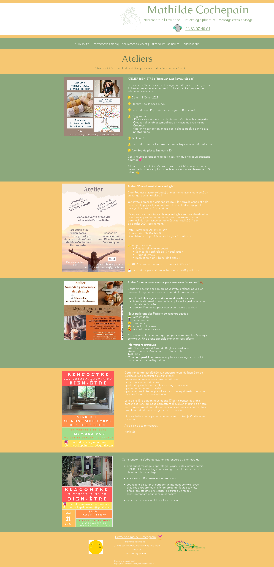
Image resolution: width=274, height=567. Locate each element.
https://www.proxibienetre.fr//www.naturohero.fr (134, 563)
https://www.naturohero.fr (125, 561)
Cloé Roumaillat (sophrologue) (147, 192)
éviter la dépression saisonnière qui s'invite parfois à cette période (169, 302)
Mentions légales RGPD (137, 553)
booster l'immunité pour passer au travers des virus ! (166, 307)
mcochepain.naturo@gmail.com (192, 144)
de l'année (149, 304)
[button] (191, 44)
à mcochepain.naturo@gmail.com (165, 359)
